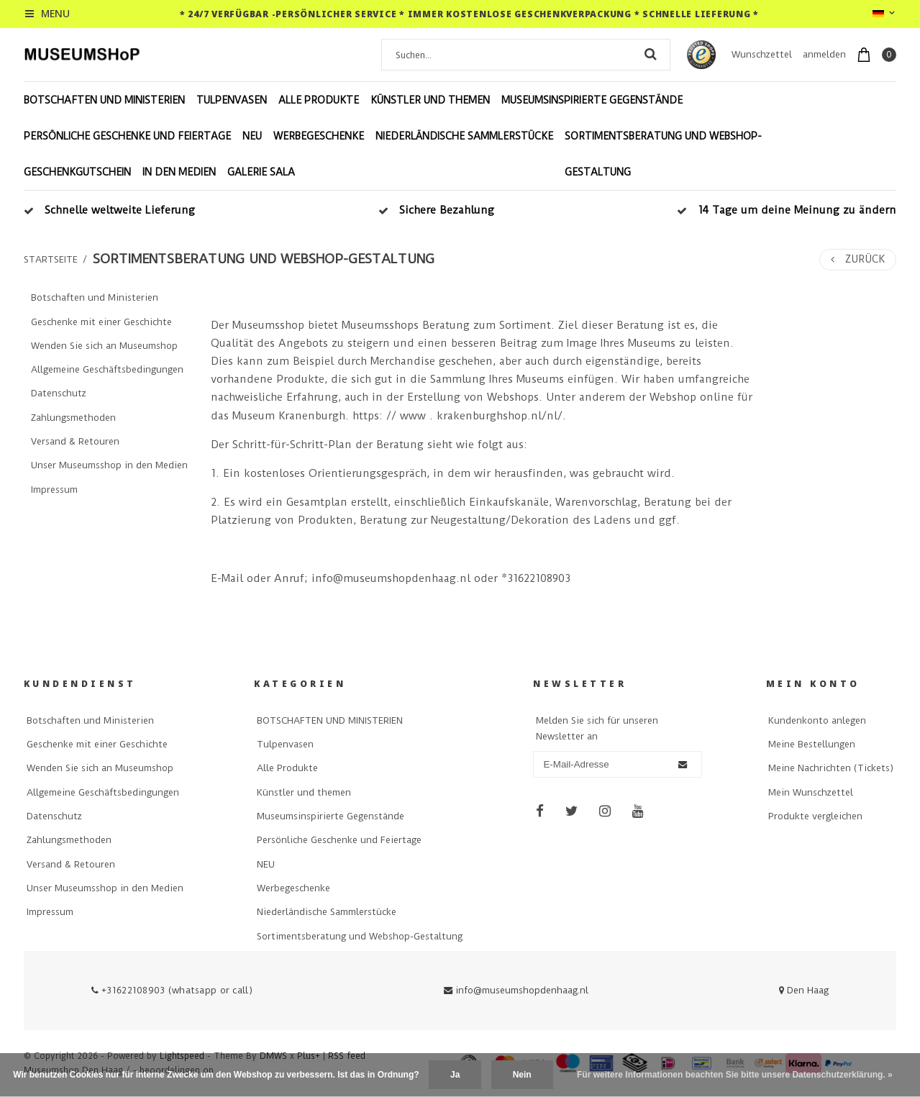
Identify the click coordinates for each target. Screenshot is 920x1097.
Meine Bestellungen (811, 744)
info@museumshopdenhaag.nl (516, 990)
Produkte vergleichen (815, 816)
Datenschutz (58, 393)
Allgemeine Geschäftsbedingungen (107, 369)
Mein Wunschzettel (810, 792)
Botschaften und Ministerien (94, 297)
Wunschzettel (762, 54)
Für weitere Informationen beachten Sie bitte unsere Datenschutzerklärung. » (735, 1075)
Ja (455, 1075)
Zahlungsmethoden (73, 417)
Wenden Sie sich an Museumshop (104, 345)
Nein (522, 1075)
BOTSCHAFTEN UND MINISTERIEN (104, 100)
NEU (252, 136)
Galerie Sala (261, 172)
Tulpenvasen (231, 100)
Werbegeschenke (318, 136)
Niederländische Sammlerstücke (464, 136)
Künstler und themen (430, 100)
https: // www (389, 415)
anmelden (824, 54)
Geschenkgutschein (77, 172)
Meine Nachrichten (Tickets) (830, 768)
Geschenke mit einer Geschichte (101, 322)
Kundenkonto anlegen (817, 720)
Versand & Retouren (75, 441)
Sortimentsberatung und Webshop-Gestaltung (663, 154)
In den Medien (179, 172)
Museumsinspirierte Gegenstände (592, 100)
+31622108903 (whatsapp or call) (171, 990)
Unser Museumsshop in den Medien (109, 465)
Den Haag (804, 990)
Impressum (54, 489)
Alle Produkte (318, 100)
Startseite (51, 259)
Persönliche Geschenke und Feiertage (127, 136)
